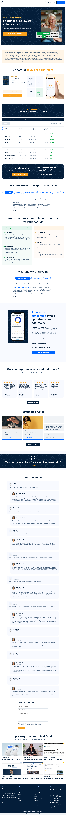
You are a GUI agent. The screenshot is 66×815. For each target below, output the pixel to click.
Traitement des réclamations (8, 795)
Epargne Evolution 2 (38, 802)
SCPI (31, 119)
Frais (57, 192)
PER (19, 796)
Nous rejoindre (54, 806)
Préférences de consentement (8, 802)
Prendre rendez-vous (13, 91)
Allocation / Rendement (45, 192)
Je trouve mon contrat (46, 174)
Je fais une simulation (12, 95)
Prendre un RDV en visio (56, 804)
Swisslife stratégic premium (11, 133)
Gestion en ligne (23, 119)
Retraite (19, 800)
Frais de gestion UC (40, 119)
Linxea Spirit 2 (37, 792)
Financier (9, 2)
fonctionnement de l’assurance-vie (22, 198)
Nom (4, 119)
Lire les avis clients (33, 402)
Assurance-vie (21, 789)
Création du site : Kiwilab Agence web (33, 813)
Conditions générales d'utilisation (9, 797)
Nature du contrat (12, 119)
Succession (20, 805)
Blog (41, 2)
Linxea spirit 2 (8, 149)
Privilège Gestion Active (39, 798)
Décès (46, 278)
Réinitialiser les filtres (56, 123)
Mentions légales (5, 799)
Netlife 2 (7, 152)
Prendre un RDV (54, 802)
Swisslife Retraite (37, 790)
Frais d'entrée (51, 119)
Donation (20, 803)
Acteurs (18, 192)
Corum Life (36, 800)
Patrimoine (21, 2)
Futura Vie (36, 805)
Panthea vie (7, 142)
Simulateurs (36, 2)
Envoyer (21, 727)
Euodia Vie (36, 789)
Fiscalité (19, 798)
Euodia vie (7, 139)
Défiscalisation (28, 2)
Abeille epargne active (10, 145)
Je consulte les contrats (19, 174)
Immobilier (14, 2)
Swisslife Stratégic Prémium (39, 803)
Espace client (61, 2)
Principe (9, 192)
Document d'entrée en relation (8, 793)
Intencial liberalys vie (10, 155)
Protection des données (7, 800)
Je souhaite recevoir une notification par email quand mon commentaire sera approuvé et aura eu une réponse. (31, 724)
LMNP (19, 794)
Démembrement (21, 802)
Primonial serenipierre (10, 158)
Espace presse (54, 807)
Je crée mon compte (43, 352)
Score (58, 119)
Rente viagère (37, 278)
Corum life (7, 136)
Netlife (35, 794)
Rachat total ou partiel (23, 278)
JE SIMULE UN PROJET (15, 34)
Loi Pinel (19, 790)
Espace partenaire (51, 2)
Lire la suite (17, 210)
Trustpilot (5, 39)
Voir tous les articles (33, 444)
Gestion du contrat (29, 192)
